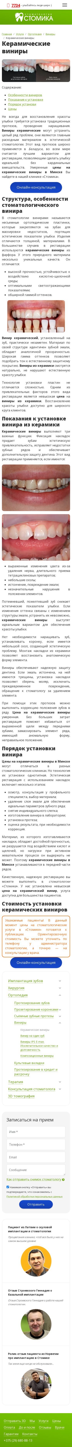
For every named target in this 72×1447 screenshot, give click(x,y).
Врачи (59, 1427)
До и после (27, 1427)
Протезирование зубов (32, 1003)
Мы (32, 1421)
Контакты (29, 1434)
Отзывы (45, 1427)
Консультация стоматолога (31, 1089)
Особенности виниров (25, 95)
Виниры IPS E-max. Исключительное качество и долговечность (39, 1046)
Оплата (9, 1427)
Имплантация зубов (25, 980)
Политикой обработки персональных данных (35, 1196)
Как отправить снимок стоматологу (34, 1179)
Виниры (20, 1022)
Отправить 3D (15, 1421)
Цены (12, 109)
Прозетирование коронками (36, 1009)
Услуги (43, 1421)
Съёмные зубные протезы (34, 1016)
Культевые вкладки (29, 1063)
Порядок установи (22, 104)
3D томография (21, 1096)
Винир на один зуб (32, 1036)
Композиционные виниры (37, 1056)
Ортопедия (18, 995)
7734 (16, 5)
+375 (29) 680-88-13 (18, 1440)
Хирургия (16, 988)
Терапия (15, 1081)
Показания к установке (25, 100)
